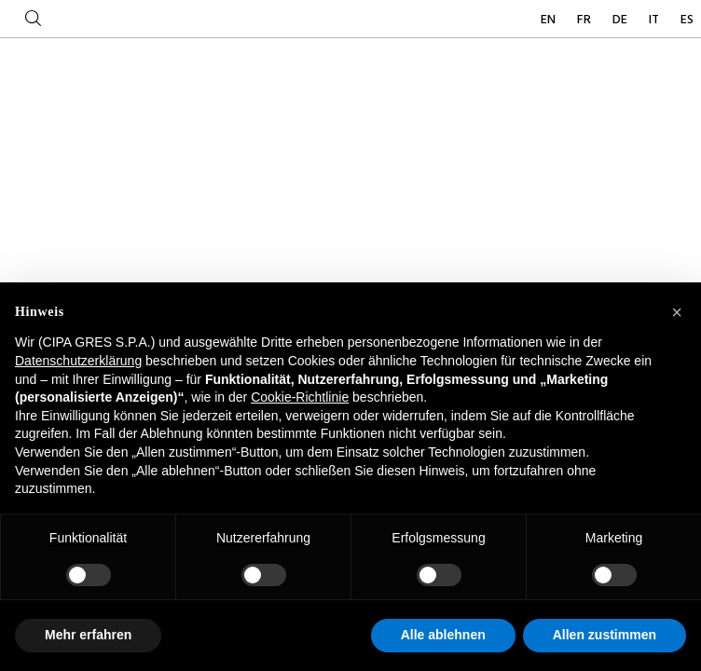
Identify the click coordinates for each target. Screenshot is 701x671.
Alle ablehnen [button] (443, 634)
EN (549, 20)
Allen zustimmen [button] (604, 634)
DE (621, 20)
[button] (677, 312)
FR (585, 20)
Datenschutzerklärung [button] (78, 360)
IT (655, 20)
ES (687, 20)
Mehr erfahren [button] (88, 634)
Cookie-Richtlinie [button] (300, 397)
